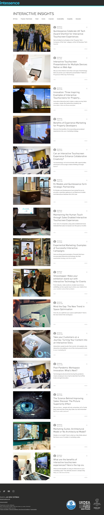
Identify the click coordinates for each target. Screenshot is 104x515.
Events (43, 19)
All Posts (15, 19)
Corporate (51, 19)
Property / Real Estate (26, 19)
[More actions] (87, 27)
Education (78, 19)
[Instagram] (13, 491)
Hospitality (70, 19)
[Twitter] (4, 491)
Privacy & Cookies (4, 509)
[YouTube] (8, 491)
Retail (36, 19)
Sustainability (60, 19)
